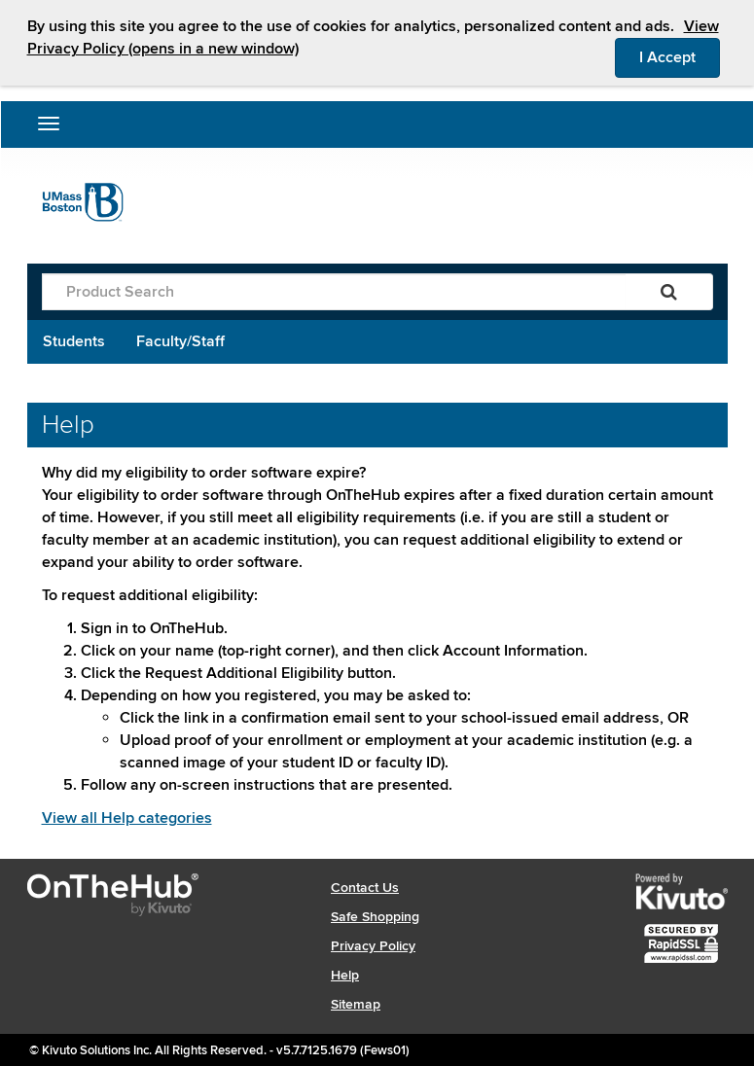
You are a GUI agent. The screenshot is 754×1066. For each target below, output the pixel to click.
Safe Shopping (375, 916)
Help (345, 975)
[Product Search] (334, 291)
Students (74, 341)
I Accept (679, 56)
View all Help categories (127, 818)
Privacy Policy (373, 946)
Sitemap (355, 1004)
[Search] (669, 291)
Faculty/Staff (180, 341)
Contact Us (365, 887)
